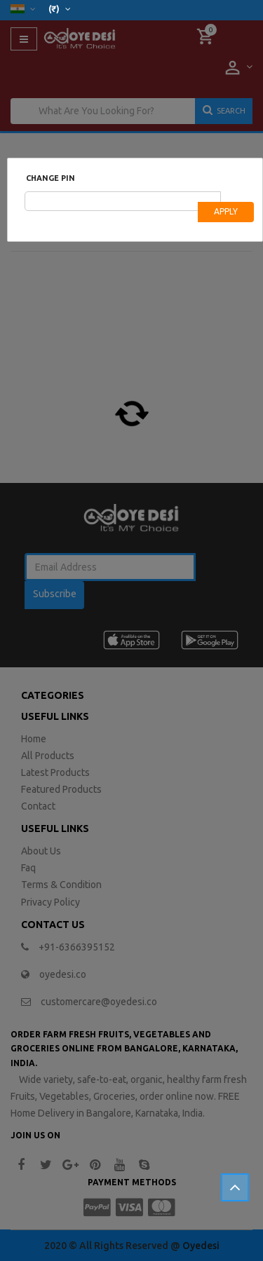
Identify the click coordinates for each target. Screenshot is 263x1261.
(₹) (59, 8)
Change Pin (50, 178)
